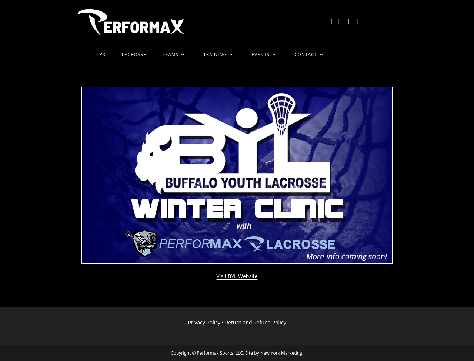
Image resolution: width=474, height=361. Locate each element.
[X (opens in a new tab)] (330, 21)
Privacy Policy (204, 322)
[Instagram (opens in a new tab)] (348, 21)
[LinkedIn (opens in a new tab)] (356, 21)
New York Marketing (281, 353)
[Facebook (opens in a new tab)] (339, 21)
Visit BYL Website (237, 276)
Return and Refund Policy (255, 322)
